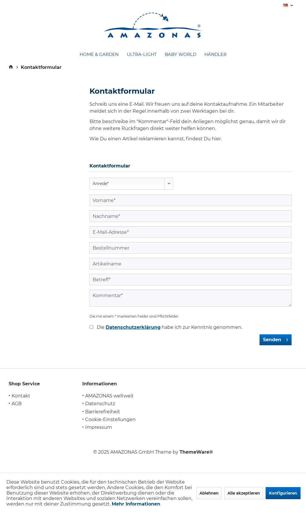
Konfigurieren (283, 493)
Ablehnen (209, 493)
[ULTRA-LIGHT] (142, 55)
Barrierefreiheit (102, 411)
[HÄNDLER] (215, 55)
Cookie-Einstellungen (110, 419)
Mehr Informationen (136, 504)
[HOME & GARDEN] (99, 55)
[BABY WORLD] (180, 55)
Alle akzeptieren (243, 493)
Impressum (98, 427)
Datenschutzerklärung (133, 327)
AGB (17, 403)
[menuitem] (99, 55)
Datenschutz (100, 403)
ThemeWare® (196, 452)
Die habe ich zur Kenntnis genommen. (169, 327)
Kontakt (21, 396)
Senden (275, 338)
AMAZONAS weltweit (109, 396)
